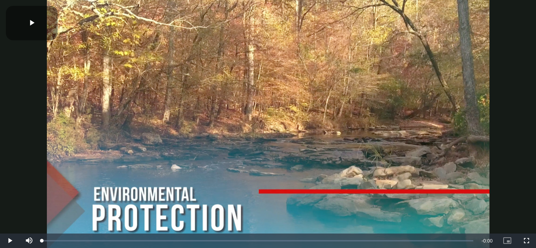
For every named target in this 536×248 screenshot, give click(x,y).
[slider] (257, 240)
